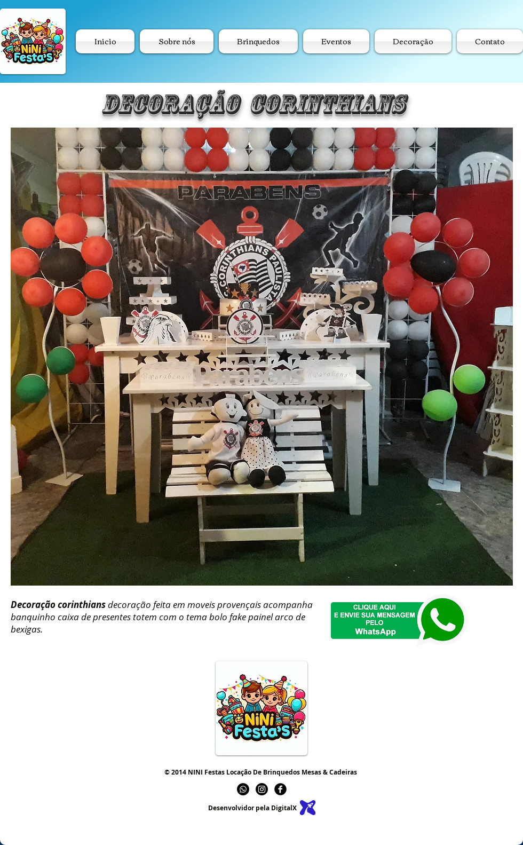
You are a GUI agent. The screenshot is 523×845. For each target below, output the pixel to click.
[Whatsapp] (243, 789)
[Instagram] (262, 789)
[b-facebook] (280, 789)
